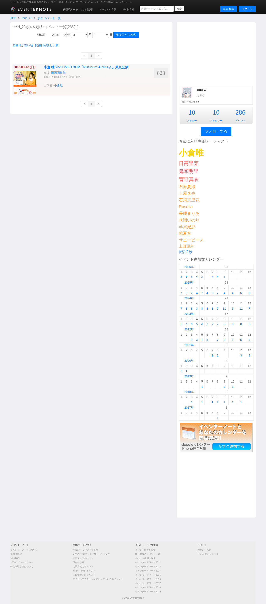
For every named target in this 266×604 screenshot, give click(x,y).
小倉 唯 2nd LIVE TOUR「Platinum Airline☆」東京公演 (86, 67)
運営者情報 (16, 554)
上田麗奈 (186, 246)
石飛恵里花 (189, 200)
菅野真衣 (189, 179)
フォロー (192, 120)
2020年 (189, 360)
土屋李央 (187, 193)
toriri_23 (27, 18)
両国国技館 (58, 72)
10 (191, 112)
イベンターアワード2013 (148, 566)
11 (224, 308)
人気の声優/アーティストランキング (91, 554)
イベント (240, 120)
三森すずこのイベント (84, 575)
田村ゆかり (78, 562)
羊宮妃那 (187, 226)
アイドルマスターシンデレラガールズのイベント (98, 579)
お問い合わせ (204, 550)
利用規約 (15, 558)
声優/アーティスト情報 (78, 9)
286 (240, 112)
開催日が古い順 (22, 45)
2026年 (189, 267)
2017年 (189, 407)
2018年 (189, 392)
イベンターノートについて (24, 550)
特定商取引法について (21, 566)
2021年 (189, 345)
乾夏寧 (185, 233)
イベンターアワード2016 (148, 579)
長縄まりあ (189, 213)
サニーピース (191, 240)
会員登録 (228, 9)
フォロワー (216, 120)
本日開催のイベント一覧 (147, 554)
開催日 (41, 34)
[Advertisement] (216, 53)
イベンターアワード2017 (148, 583)
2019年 (189, 376)
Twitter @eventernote (208, 554)
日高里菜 (189, 163)
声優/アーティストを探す (86, 550)
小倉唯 (58, 85)
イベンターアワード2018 (148, 587)
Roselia (186, 206)
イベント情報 (108, 9)
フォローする (216, 131)
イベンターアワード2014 (148, 570)
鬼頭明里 (189, 171)
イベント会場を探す (145, 558)
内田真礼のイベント (83, 566)
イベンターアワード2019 (148, 591)
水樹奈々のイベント (83, 558)
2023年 (189, 313)
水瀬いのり (189, 220)
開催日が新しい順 (46, 45)
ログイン (247, 9)
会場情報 (128, 9)
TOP (13, 18)
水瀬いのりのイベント (84, 570)
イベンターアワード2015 (148, 575)
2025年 (189, 282)
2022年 (189, 329)
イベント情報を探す (145, 550)
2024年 (189, 298)
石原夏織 (187, 186)
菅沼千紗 (185, 252)
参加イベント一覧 (49, 18)
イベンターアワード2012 (148, 562)
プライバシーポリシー (21, 562)
